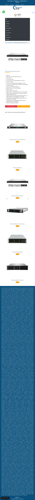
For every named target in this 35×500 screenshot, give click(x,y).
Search (33, 12)
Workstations (8, 28)
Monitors (7, 30)
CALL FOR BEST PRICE (11, 106)
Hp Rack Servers (11, 42)
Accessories (8, 32)
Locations (11, 4)
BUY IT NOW (24, 106)
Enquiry (22, 4)
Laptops (7, 21)
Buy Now (17, 141)
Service (7, 4)
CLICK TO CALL (5, 498)
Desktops (8, 23)
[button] (7, 198)
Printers (7, 35)
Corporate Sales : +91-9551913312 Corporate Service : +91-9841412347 (17, 2)
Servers (7, 25)
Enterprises (8, 37)
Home (7, 42)
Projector (8, 39)
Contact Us (17, 4)
